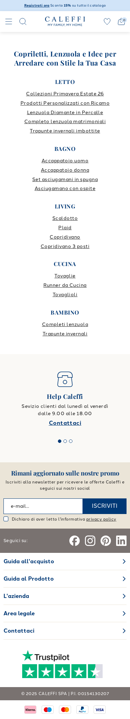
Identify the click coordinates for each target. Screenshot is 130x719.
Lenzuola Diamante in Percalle (65, 112)
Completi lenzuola (65, 324)
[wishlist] (107, 21)
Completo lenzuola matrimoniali (65, 122)
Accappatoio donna (65, 170)
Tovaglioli (65, 295)
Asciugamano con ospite (65, 188)
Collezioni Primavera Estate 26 (65, 94)
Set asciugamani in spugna (65, 179)
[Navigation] (8, 21)
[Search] (23, 21)
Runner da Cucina (65, 285)
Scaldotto (65, 218)
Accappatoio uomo (65, 161)
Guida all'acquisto (28, 561)
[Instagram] (90, 541)
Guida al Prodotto (28, 578)
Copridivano (65, 237)
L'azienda (16, 596)
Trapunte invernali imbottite (65, 131)
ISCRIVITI (105, 506)
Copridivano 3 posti (65, 246)
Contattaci (65, 423)
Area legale (19, 613)
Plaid (64, 228)
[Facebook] (74, 541)
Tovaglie (65, 276)
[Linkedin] (121, 541)
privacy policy (101, 519)
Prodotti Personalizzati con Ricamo (65, 103)
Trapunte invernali (65, 334)
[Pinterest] (106, 541)
